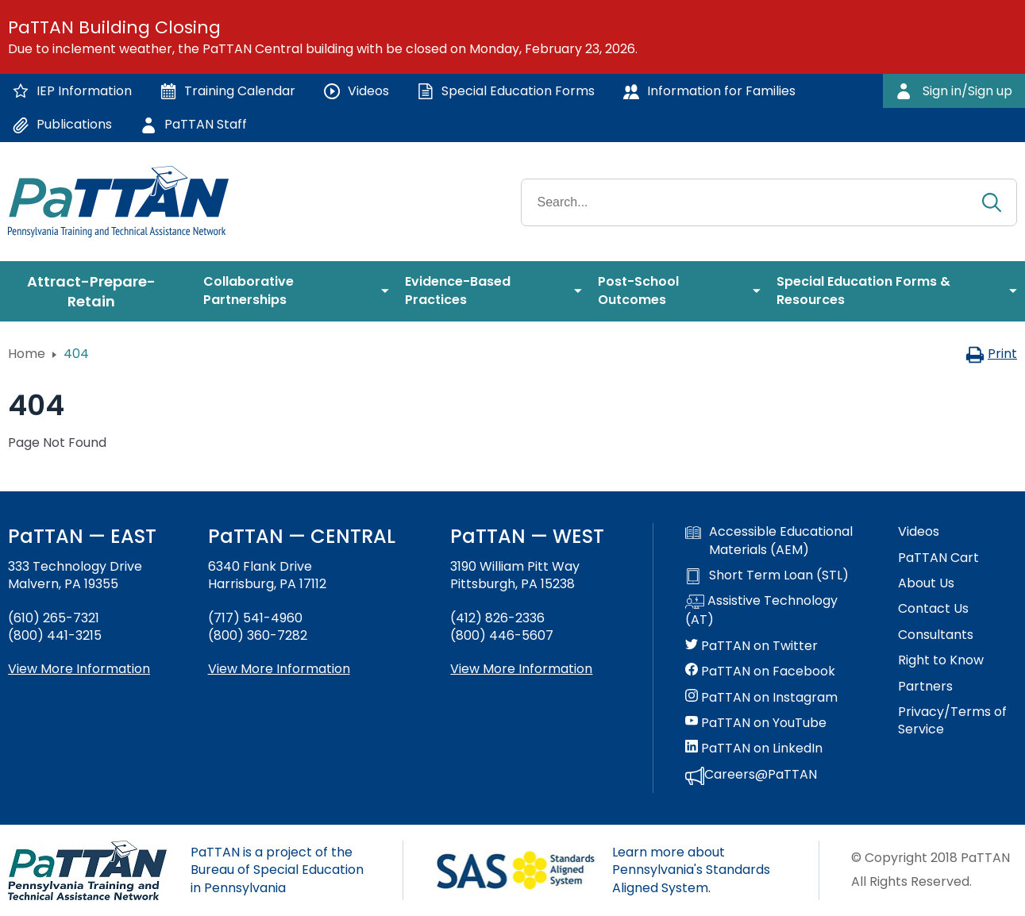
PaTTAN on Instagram (761, 697)
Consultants (935, 635)
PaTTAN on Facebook (760, 671)
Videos (918, 532)
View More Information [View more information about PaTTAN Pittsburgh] (521, 669)
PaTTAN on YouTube (756, 723)
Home (26, 353)
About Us (926, 583)
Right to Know (941, 660)
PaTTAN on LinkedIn (754, 748)
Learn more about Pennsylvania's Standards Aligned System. (691, 870)
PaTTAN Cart (938, 558)
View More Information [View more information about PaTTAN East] (79, 669)
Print (991, 353)
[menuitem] (97, 291)
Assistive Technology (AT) (761, 610)
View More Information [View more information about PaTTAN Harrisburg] (279, 669)
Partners (925, 686)
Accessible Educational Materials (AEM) (769, 540)
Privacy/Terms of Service (952, 720)
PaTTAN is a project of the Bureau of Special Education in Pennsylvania (277, 870)
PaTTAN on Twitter (751, 646)
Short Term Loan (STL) (767, 575)
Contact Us (933, 609)
